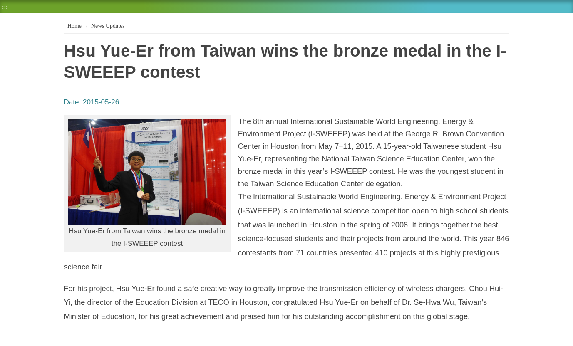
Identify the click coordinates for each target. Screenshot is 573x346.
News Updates (107, 26)
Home (74, 26)
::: (4, 6)
